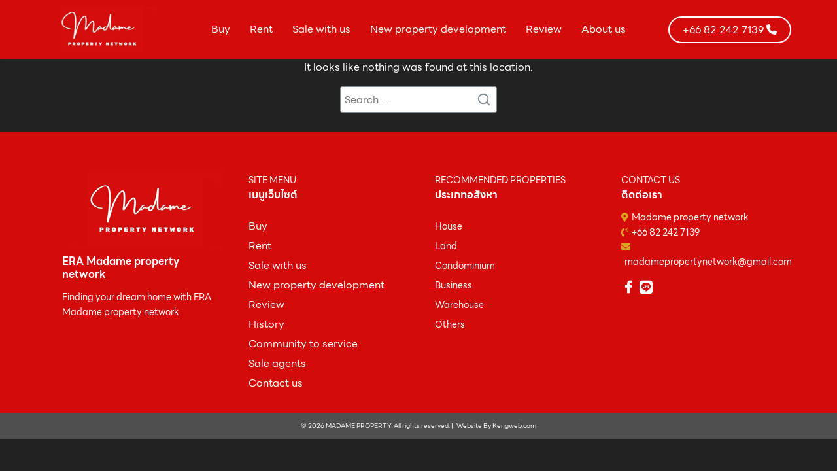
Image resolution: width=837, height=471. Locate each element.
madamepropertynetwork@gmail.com (708, 261)
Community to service (303, 344)
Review (544, 29)
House (448, 226)
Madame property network (690, 217)
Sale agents (277, 363)
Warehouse (459, 305)
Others (450, 324)
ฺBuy (257, 226)
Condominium (465, 265)
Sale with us (321, 29)
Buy (220, 29)
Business (453, 285)
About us (603, 29)
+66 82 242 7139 (666, 232)
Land (446, 246)
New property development (438, 29)
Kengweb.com (514, 425)
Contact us (275, 383)
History (266, 324)
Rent (261, 29)
